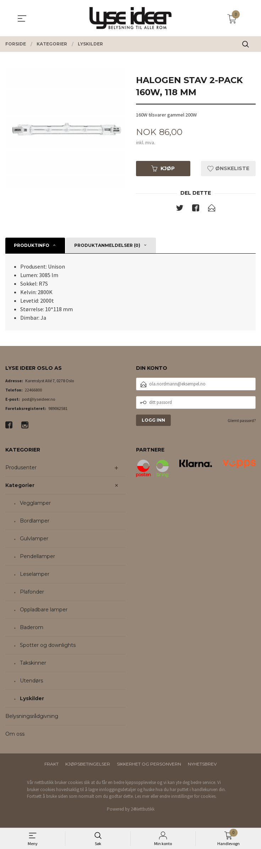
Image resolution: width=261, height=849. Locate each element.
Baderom (31, 628)
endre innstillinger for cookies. (188, 797)
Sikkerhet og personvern (149, 765)
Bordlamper (34, 522)
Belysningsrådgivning (31, 717)
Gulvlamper (34, 539)
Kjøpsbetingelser (87, 765)
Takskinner (33, 664)
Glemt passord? (242, 421)
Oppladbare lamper (43, 610)
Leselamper (34, 575)
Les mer (142, 797)
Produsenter (21, 468)
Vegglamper (35, 504)
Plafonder (32, 593)
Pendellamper (37, 557)
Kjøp (163, 169)
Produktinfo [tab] (31, 246)
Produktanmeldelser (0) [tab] (107, 246)
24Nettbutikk (142, 810)
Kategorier (19, 486)
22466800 (33, 390)
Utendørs (31, 681)
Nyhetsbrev (202, 765)
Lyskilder (32, 699)
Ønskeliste (228, 169)
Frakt (51, 765)
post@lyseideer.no (38, 399)
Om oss (15, 735)
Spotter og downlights (48, 646)
